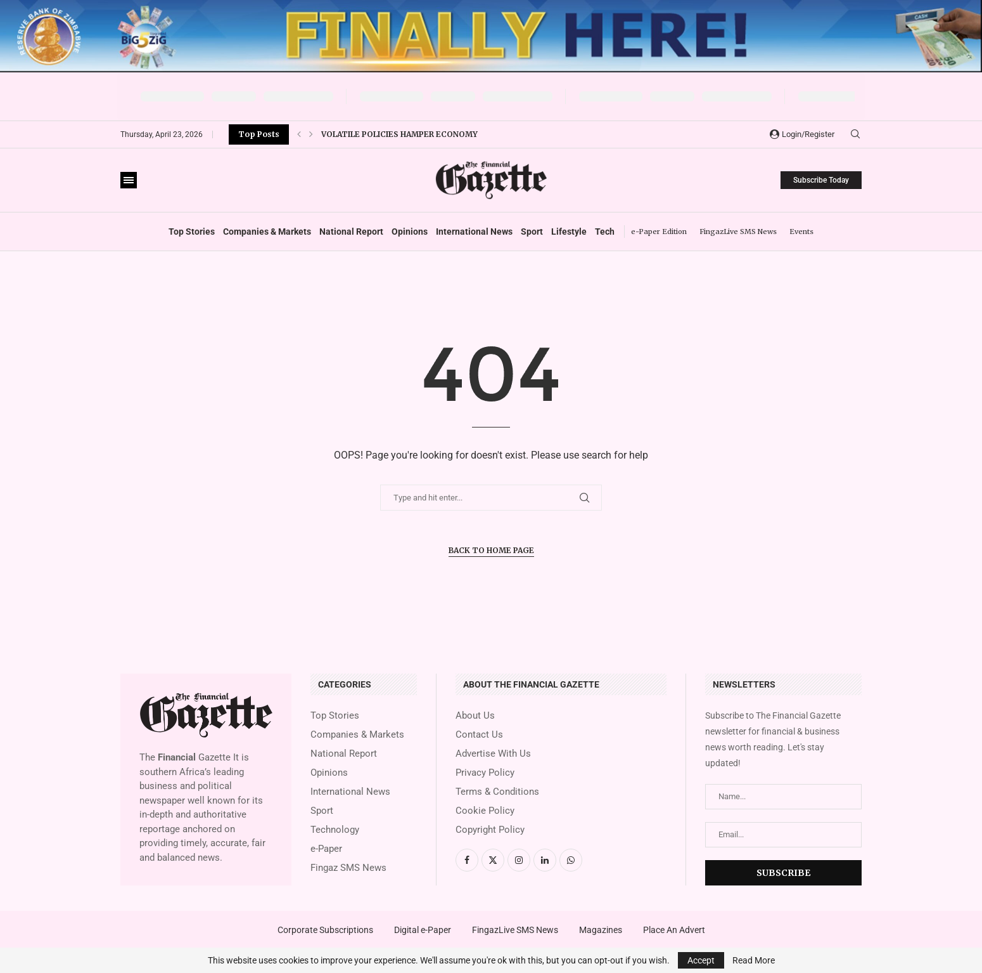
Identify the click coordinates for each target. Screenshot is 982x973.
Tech (605, 231)
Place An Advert (674, 930)
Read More (753, 960)
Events (801, 231)
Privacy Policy (485, 773)
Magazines (600, 930)
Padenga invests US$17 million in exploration (423, 134)
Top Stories (192, 231)
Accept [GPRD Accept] (701, 960)
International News (474, 231)
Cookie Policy (485, 811)
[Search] (855, 134)
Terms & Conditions (497, 792)
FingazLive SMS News (738, 231)
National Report (351, 231)
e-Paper (326, 849)
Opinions (410, 231)
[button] (299, 134)
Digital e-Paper (422, 930)
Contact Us (479, 735)
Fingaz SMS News (348, 868)
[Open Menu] (128, 180)
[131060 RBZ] (491, 5)
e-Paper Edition (659, 231)
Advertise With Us (493, 754)
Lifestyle (569, 231)
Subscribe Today (821, 180)
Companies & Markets (267, 231)
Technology (334, 830)
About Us (475, 716)
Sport (532, 231)
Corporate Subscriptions (325, 930)
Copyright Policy (490, 830)
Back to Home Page (491, 550)
